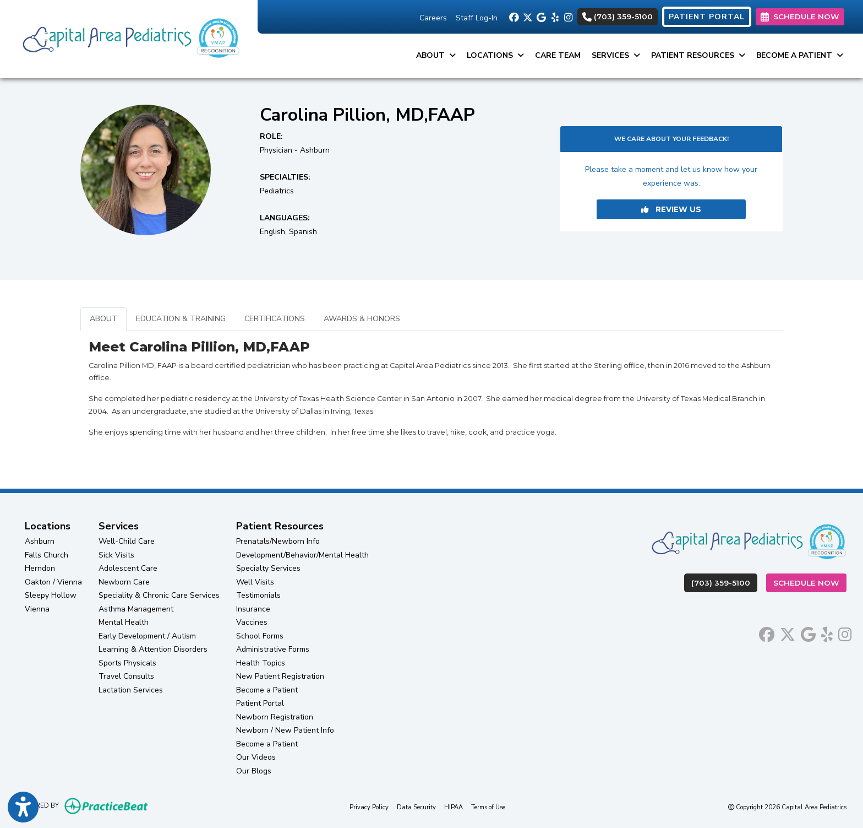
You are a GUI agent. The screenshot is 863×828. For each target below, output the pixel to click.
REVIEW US (671, 209)
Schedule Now (809, 582)
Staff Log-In (477, 18)
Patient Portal (260, 703)
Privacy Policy (369, 806)
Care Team (558, 55)
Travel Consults (126, 676)
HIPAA (453, 806)
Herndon (40, 568)
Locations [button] (495, 55)
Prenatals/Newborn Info (278, 541)
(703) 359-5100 (617, 16)
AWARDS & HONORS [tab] (362, 318)
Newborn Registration (274, 717)
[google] (541, 16)
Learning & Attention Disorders (153, 649)
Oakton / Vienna (53, 582)
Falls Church (46, 555)
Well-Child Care (127, 541)
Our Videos (256, 757)
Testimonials (258, 595)
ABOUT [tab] (103, 318)
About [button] (436, 55)
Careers (433, 18)
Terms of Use (488, 806)
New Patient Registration (280, 676)
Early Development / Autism (147, 636)
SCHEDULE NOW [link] (800, 16)
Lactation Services (131, 690)
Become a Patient (267, 690)
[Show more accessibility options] (23, 807)
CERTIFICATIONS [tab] (274, 318)
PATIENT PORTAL (707, 17)
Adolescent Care (128, 568)
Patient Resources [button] (698, 55)
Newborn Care (124, 582)
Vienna (37, 609)
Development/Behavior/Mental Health (302, 555)
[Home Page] (129, 38)
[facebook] (513, 16)
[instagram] (568, 16)
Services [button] (616, 55)
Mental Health (124, 622)
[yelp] (554, 16)
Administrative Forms (272, 649)
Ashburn (39, 541)
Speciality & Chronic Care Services (159, 595)
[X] (527, 16)
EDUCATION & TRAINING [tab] (181, 318)
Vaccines (251, 622)
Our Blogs (253, 771)
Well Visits (255, 582)
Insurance (253, 609)
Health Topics (260, 663)
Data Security (416, 806)
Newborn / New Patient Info (285, 730)
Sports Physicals (127, 663)
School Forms (259, 636)
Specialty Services (268, 568)
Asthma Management (136, 609)
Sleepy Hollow (51, 595)
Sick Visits (116, 555)
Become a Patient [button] (799, 55)
